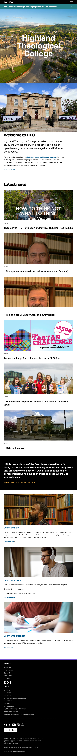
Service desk (10, 730)
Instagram (22, 725)
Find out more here (49, 7)
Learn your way (12, 580)
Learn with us (11, 528)
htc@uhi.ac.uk (21, 751)
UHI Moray (7, 695)
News (6, 223)
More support (9, 647)
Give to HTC (8, 670)
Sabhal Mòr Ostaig (11, 711)
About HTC (8, 667)
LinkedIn (18, 725)
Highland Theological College (38, 46)
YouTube (14, 725)
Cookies (7, 678)
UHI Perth (7, 703)
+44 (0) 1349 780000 (10, 751)
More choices (9, 542)
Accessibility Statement (11, 743)
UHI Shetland (9, 706)
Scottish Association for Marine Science (19, 714)
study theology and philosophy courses (41, 157)
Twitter (9, 725)
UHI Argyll (7, 690)
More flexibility (9, 597)
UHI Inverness (9, 693)
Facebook (5, 725)
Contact (7, 673)
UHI (5, 718)
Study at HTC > (9, 169)
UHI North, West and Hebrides (15, 698)
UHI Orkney (8, 701)
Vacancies (8, 676)
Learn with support (14, 636)
